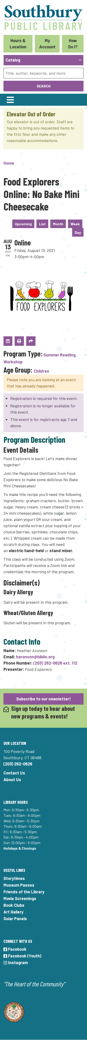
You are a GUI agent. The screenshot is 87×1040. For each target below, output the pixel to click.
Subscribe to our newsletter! (43, 698)
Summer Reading (59, 354)
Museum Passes (18, 885)
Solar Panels (15, 918)
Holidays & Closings (19, 848)
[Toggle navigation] (10, 100)
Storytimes (14, 878)
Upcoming (23, 224)
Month (58, 224)
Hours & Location (18, 43)
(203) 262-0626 (17, 763)
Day (78, 232)
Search (44, 86)
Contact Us (14, 772)
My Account (47, 43)
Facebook (14, 949)
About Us (12, 779)
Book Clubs (13, 905)
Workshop (13, 361)
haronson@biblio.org (35, 656)
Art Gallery (13, 911)
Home (8, 163)
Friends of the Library (23, 891)
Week (75, 224)
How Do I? (72, 43)
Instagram (15, 962)
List (42, 224)
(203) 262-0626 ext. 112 (55, 662)
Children (41, 371)
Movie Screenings (19, 898)
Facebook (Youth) (22, 955)
